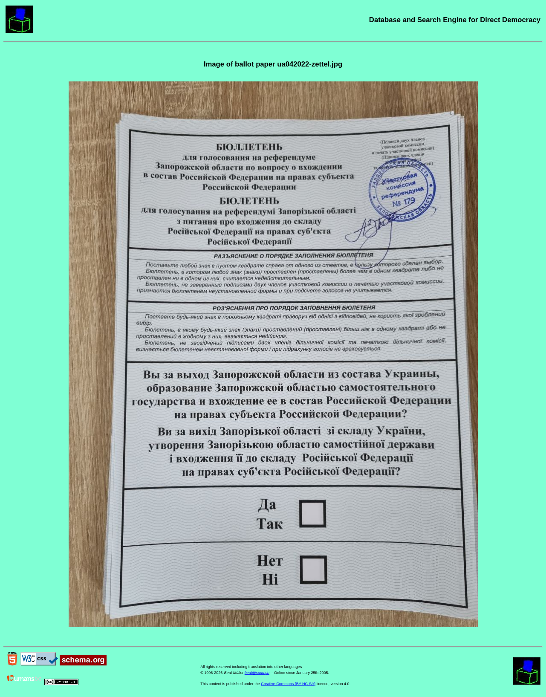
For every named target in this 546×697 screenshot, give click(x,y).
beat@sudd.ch (257, 673)
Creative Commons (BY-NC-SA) (288, 684)
